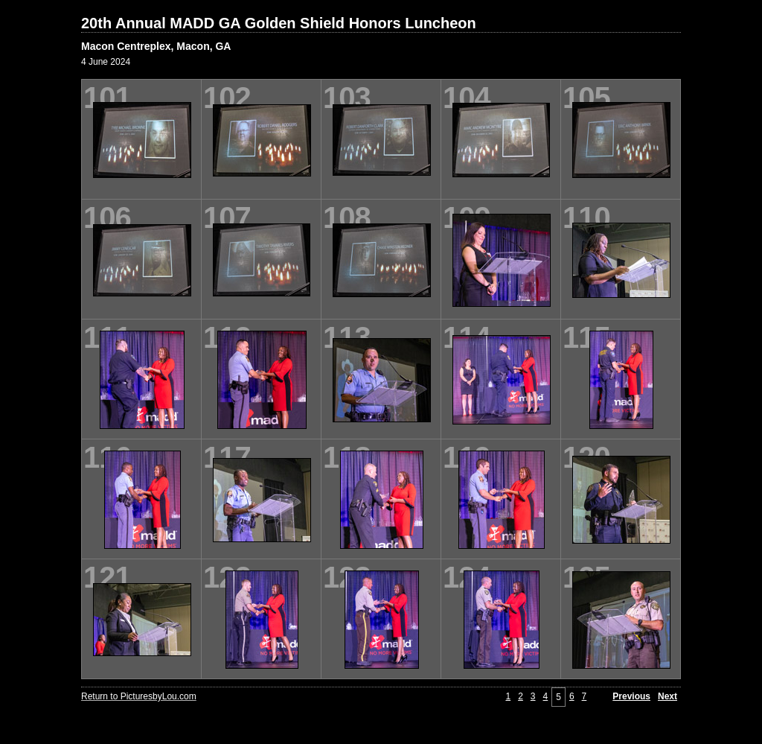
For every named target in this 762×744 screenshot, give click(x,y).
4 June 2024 (105, 62)
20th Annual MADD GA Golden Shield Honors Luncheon (278, 23)
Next (667, 696)
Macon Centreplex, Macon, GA (156, 46)
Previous (631, 696)
